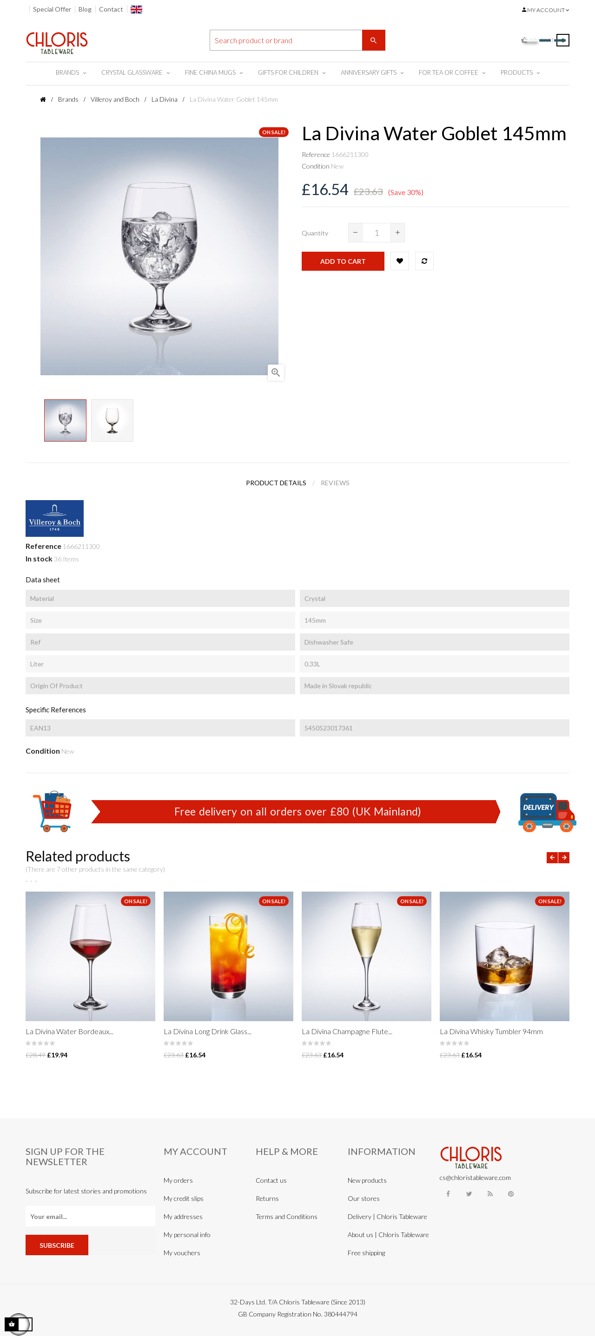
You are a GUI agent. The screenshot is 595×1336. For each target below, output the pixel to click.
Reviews (335, 483)
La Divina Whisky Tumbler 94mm (491, 1031)
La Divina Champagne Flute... (347, 1031)
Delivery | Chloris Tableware (387, 1216)
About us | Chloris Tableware (388, 1234)
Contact (111, 9)
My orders (178, 1180)
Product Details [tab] (276, 483)
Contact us (271, 1180)
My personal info (187, 1234)
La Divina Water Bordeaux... (69, 1031)
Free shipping (366, 1253)
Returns (267, 1198)
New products (367, 1180)
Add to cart (343, 261)
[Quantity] (376, 232)
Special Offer (52, 9)
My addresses (183, 1216)
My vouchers (182, 1253)
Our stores (364, 1198)
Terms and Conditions (286, 1216)
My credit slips (184, 1198)
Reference (316, 154)
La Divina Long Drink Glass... (207, 1031)
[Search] (297, 40)
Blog (85, 9)
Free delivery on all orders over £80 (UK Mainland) (297, 811)
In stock (39, 558)
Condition (316, 166)
